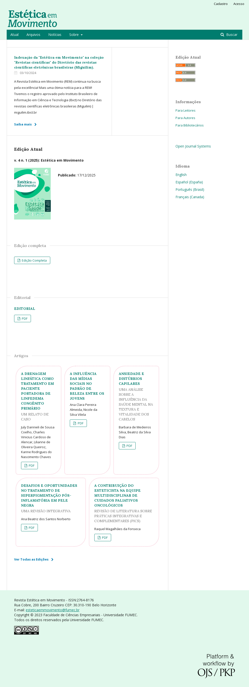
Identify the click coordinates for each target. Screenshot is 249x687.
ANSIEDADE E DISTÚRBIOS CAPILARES (136, 396)
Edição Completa (34, 260)
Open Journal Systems (193, 146)
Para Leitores (185, 110)
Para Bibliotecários (189, 125)
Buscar (231, 34)
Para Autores (185, 118)
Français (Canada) (189, 197)
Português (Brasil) (189, 189)
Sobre (74, 34)
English (181, 174)
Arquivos (33, 34)
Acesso (238, 3)
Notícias (54, 34)
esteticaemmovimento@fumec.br (52, 610)
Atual (14, 34)
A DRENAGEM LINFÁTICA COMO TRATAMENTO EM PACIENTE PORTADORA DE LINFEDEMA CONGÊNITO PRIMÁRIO (38, 396)
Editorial (24, 308)
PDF (24, 318)
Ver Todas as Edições (31, 559)
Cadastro (221, 3)
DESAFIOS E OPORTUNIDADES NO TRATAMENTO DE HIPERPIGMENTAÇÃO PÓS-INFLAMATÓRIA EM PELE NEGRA (50, 498)
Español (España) (189, 182)
